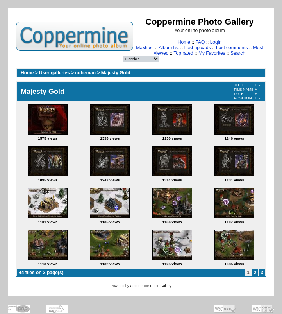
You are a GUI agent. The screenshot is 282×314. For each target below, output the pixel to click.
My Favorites (211, 53)
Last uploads (197, 47)
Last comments (232, 47)
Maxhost (144, 47)
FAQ (200, 42)
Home (184, 42)
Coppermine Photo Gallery (150, 286)
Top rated (183, 53)
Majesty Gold (115, 72)
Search (237, 53)
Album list (169, 47)
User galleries (54, 72)
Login (215, 42)
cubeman (85, 72)
